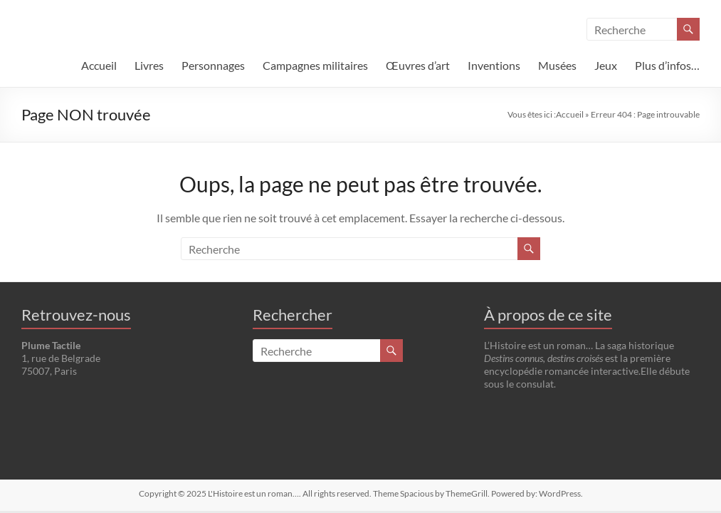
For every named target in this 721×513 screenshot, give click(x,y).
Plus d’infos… (667, 65)
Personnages (213, 65)
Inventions (494, 65)
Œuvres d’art (418, 65)
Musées (557, 65)
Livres (149, 65)
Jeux (605, 65)
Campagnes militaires (315, 65)
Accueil (99, 65)
